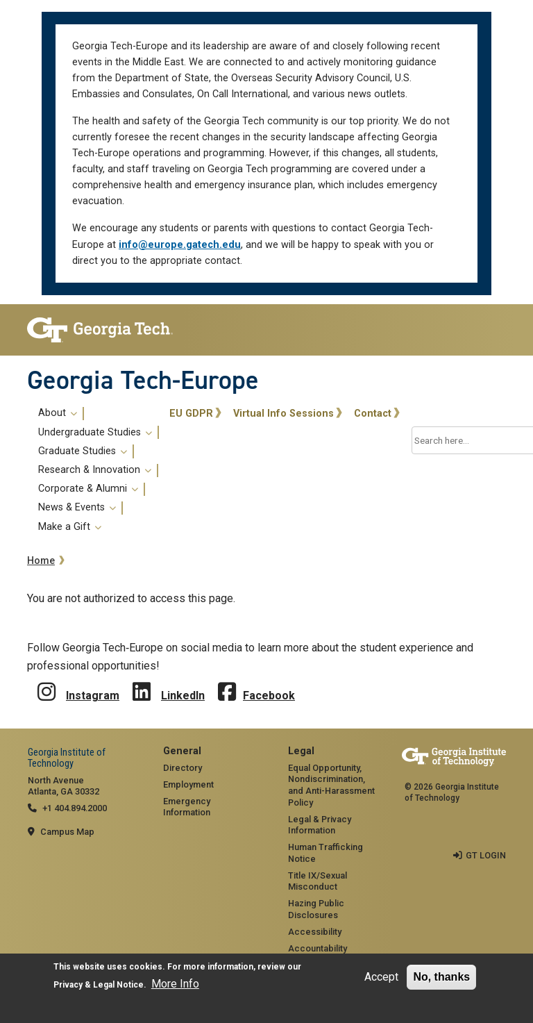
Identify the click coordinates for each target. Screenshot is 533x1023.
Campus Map (67, 831)
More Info (175, 983)
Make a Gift (69, 527)
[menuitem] (96, 470)
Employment (188, 784)
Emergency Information (186, 807)
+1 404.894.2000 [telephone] (74, 808)
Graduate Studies (82, 451)
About (57, 413)
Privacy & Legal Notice (98, 985)
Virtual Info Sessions (283, 413)
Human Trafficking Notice (325, 853)
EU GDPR (191, 413)
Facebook (269, 695)
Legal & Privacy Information (319, 825)
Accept (381, 976)
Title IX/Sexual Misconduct (317, 881)
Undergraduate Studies (95, 433)
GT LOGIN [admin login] (486, 855)
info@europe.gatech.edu (180, 245)
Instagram (92, 695)
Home (41, 561)
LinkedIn (183, 695)
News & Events (77, 508)
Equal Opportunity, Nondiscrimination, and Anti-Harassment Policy (331, 785)
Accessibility (314, 931)
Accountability (317, 948)
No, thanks (441, 977)
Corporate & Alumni (88, 489)
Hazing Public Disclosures (316, 909)
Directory (182, 768)
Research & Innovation (94, 470)
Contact (372, 413)
